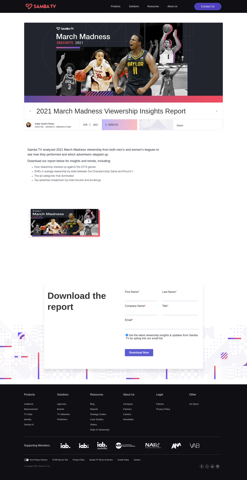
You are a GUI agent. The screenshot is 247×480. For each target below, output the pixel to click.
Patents (160, 404)
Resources (96, 394)
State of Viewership (99, 429)
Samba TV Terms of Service (101, 460)
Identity (27, 419)
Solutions (62, 394)
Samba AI (29, 424)
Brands (60, 409)
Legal (159, 394)
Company (128, 404)
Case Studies (96, 419)
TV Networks (63, 414)
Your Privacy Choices (38, 460)
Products (29, 394)
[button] (116, 6)
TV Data (28, 414)
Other (192, 394)
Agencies (61, 404)
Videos (93, 424)
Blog (92, 404)
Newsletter (128, 419)
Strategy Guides (98, 414)
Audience (28, 404)
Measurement (31, 409)
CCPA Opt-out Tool (60, 460)
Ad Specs (194, 404)
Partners (127, 409)
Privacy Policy (163, 409)
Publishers (62, 419)
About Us (128, 394)
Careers (127, 414)
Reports (94, 409)
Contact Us (208, 6)
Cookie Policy (123, 460)
